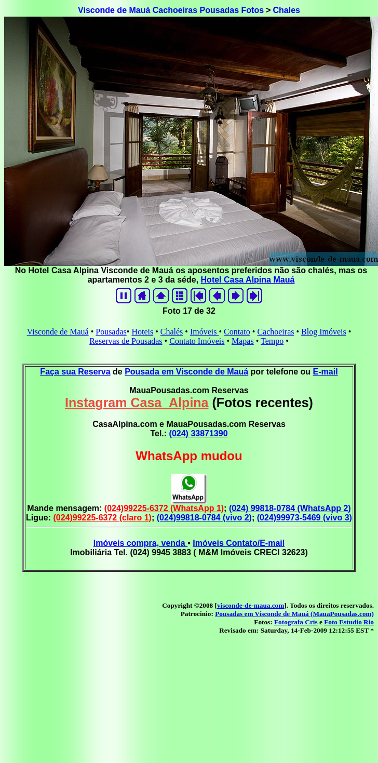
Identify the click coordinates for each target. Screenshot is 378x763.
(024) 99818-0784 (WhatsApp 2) (290, 508)
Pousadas (111, 331)
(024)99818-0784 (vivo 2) (204, 517)
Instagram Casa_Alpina (137, 402)
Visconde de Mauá (58, 331)
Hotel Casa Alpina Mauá (248, 279)
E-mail (325, 371)
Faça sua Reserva (75, 371)
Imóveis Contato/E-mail (239, 543)
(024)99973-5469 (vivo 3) (304, 517)
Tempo (272, 341)
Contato (237, 331)
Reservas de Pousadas (125, 341)
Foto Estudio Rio (349, 622)
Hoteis (142, 331)
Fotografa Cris (296, 622)
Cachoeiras (275, 331)
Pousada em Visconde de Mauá (186, 371)
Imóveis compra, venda (140, 543)
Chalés (171, 331)
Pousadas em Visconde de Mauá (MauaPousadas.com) (294, 614)
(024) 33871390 (198, 433)
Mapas (243, 341)
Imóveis (204, 331)
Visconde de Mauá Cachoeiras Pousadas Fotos (171, 10)
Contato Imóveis (196, 341)
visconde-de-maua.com (250, 605)
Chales (286, 10)
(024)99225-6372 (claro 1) (102, 517)
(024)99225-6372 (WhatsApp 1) (164, 508)
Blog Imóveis (323, 331)
